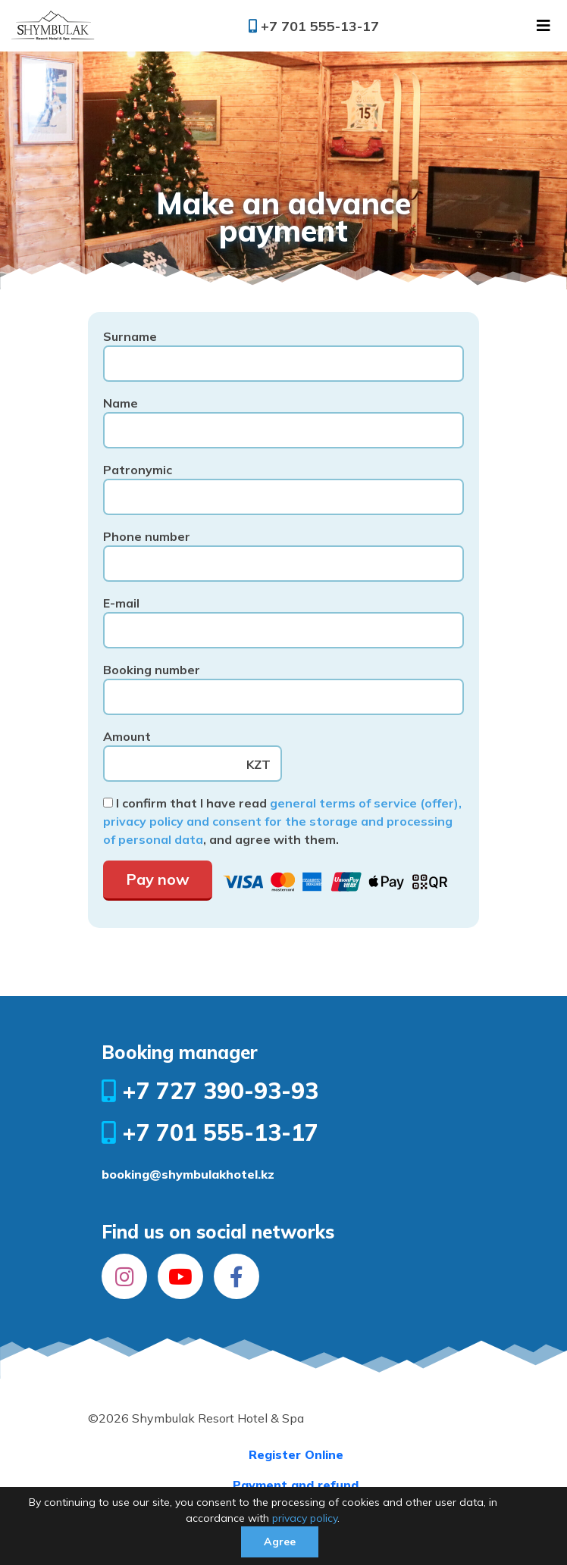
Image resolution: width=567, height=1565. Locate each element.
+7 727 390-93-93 (210, 1090)
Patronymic (283, 483)
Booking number (283, 683)
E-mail (283, 617)
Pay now (158, 879)
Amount (192, 750)
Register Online (296, 1454)
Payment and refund (296, 1484)
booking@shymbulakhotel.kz (188, 1174)
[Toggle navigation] (543, 25)
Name (283, 417)
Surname (283, 350)
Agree (280, 1541)
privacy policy (304, 1518)
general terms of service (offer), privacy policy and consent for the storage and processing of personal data (282, 821)
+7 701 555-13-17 (314, 26)
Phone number (283, 550)
